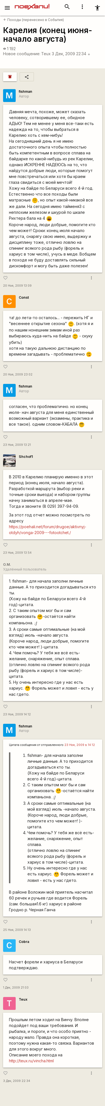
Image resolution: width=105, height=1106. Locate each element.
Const (24, 297)
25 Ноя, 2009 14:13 (17, 930)
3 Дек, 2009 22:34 (71, 53)
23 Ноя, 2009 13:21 (17, 445)
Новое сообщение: (21, 53)
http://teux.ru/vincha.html (31, 1060)
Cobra (24, 942)
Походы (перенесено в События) (33, 20)
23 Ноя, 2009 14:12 (17, 714)
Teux (46, 53)
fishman (25, 91)
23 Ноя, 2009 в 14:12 (79, 745)
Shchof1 (26, 457)
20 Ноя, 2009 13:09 (17, 285)
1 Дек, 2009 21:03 (16, 987)
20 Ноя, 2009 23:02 (17, 374)
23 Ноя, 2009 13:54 (17, 553)
